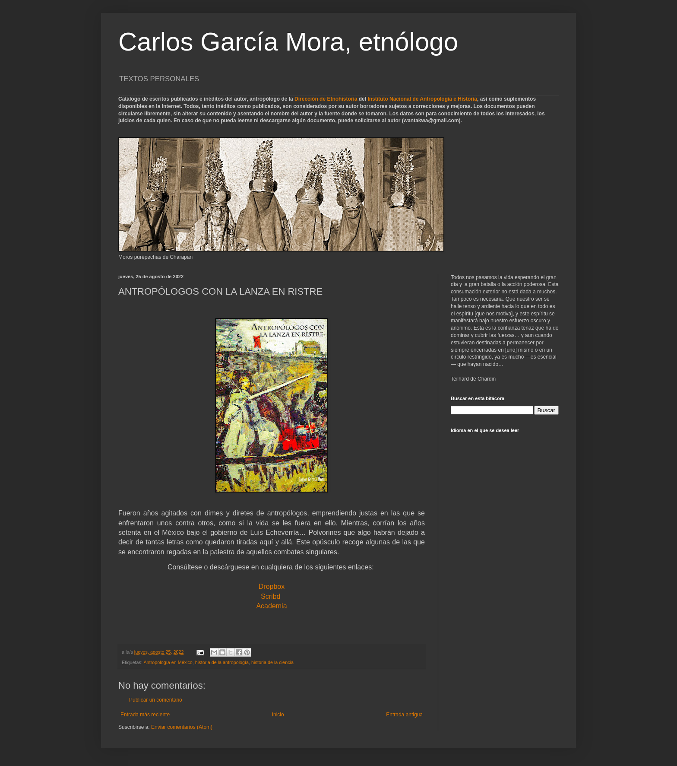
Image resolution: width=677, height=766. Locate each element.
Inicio (278, 715)
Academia (271, 606)
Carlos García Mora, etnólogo (288, 41)
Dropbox (272, 586)
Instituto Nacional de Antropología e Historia (422, 99)
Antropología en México (167, 662)
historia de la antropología (222, 662)
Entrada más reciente (145, 715)
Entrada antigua (404, 715)
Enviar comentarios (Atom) (181, 727)
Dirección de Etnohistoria (325, 99)
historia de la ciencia (272, 662)
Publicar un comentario (155, 700)
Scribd (270, 596)
